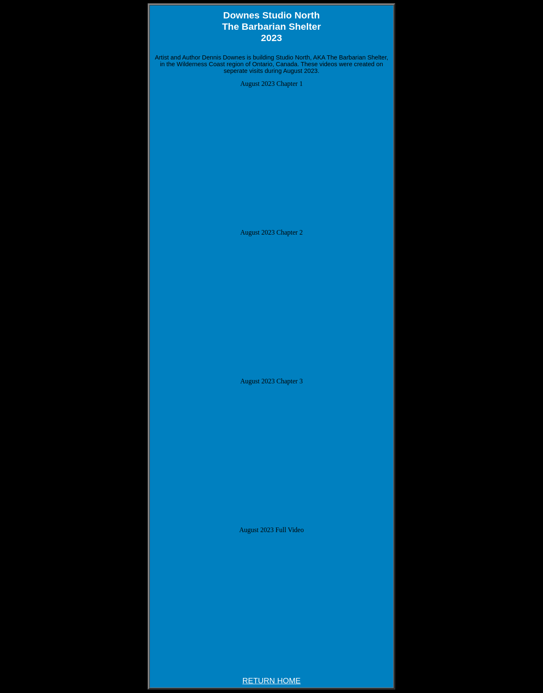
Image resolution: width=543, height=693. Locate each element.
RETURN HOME (272, 680)
